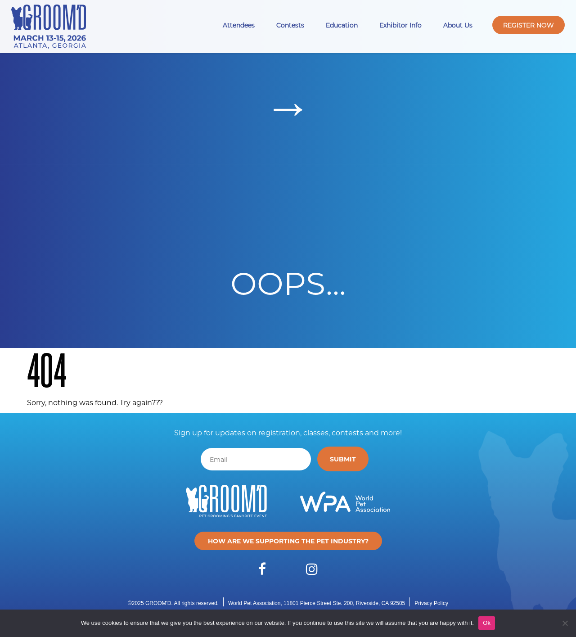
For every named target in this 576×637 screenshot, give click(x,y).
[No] (564, 623)
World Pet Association (254, 603)
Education (342, 25)
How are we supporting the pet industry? (288, 541)
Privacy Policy (431, 603)
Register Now (528, 25)
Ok (486, 622)
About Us (457, 25)
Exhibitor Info (400, 25)
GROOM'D (158, 603)
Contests (290, 25)
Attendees (239, 25)
